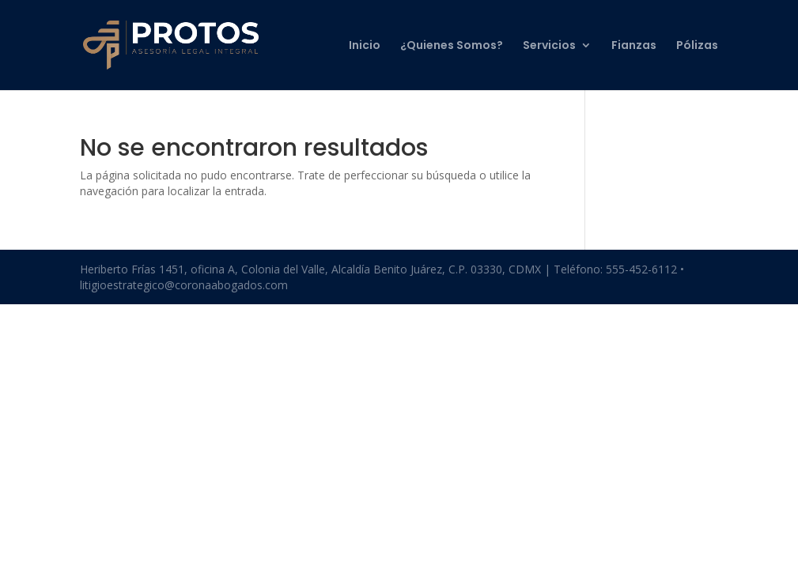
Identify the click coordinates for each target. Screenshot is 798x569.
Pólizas (697, 46)
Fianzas (633, 46)
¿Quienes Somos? (451, 46)
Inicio (364, 46)
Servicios (549, 46)
